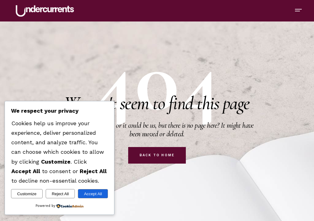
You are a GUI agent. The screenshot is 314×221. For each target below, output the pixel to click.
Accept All (93, 194)
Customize (26, 194)
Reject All (60, 194)
